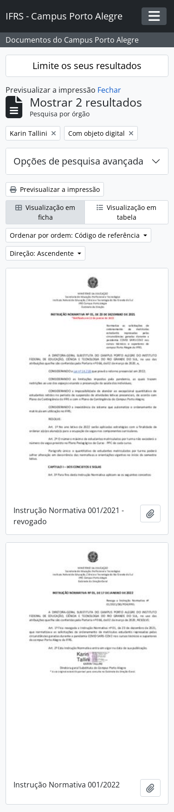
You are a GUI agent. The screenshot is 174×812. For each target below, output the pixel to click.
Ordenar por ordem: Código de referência (76, 235)
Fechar (109, 90)
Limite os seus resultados (87, 65)
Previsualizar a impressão (55, 189)
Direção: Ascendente (43, 253)
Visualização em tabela (126, 212)
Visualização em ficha (45, 212)
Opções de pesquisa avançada (78, 161)
